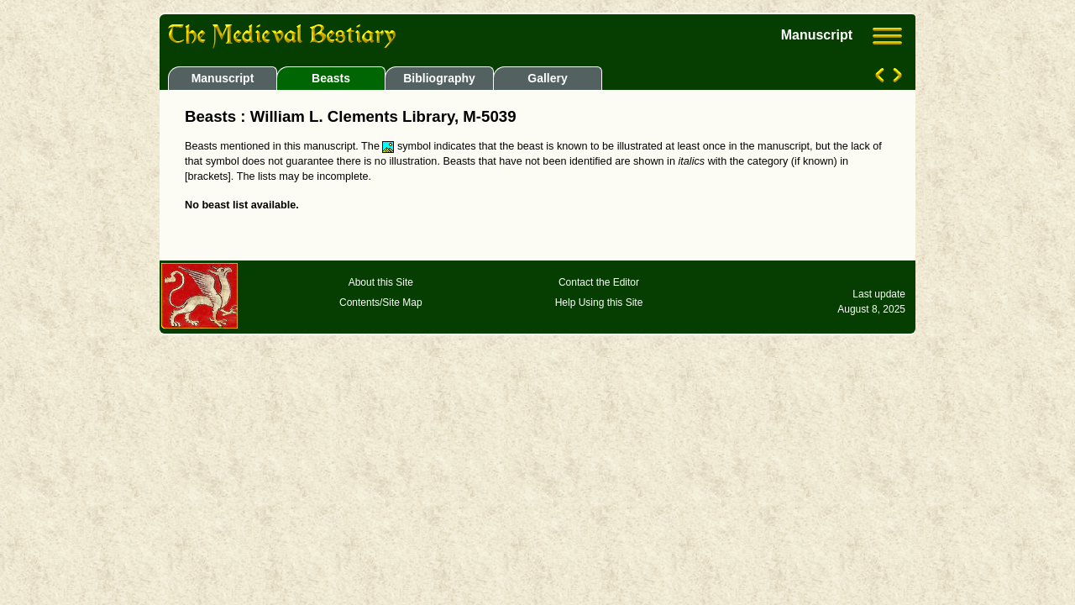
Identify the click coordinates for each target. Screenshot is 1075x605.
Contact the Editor (598, 282)
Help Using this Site (599, 302)
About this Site (381, 282)
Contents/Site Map (380, 302)
